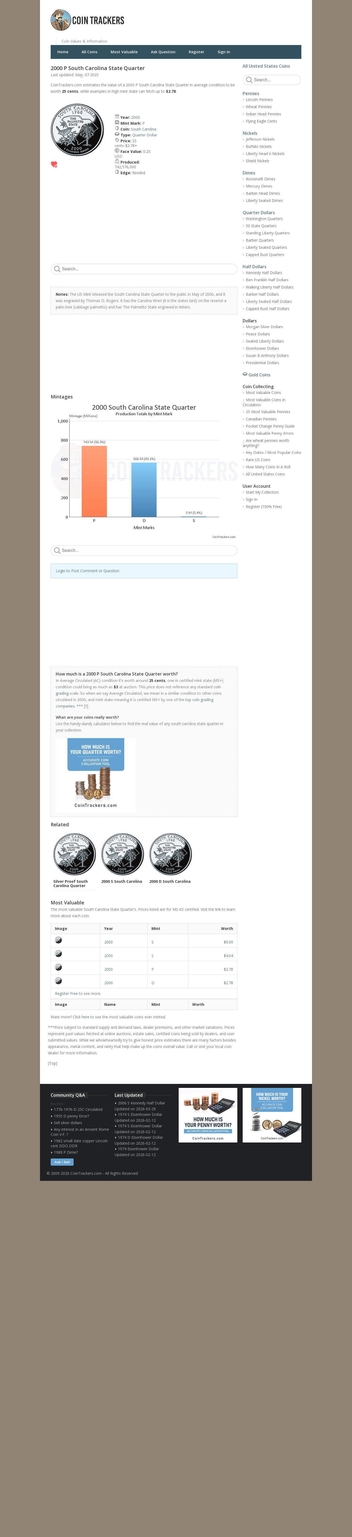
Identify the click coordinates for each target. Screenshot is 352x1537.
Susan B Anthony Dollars (267, 355)
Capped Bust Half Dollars (267, 308)
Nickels (250, 133)
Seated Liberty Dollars (265, 341)
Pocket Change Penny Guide (270, 426)
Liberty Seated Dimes (264, 200)
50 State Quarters (261, 225)
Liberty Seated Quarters (266, 247)
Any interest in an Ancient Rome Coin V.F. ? (80, 1132)
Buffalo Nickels (259, 146)
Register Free (66, 993)
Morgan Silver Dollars (264, 326)
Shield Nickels (257, 160)
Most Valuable (124, 51)
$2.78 (228, 969)
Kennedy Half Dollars (264, 272)
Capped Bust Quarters (265, 254)
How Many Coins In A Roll (268, 466)
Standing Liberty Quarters (268, 232)
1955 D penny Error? (71, 1116)
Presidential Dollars (262, 362)
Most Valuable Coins (263, 392)
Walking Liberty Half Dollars (269, 287)
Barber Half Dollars (262, 294)
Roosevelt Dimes (260, 178)
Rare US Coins (258, 459)
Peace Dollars (258, 333)
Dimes (249, 173)
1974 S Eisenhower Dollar (140, 1114)
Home (62, 51)
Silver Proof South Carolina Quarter (70, 883)
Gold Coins (259, 375)
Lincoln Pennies (259, 99)
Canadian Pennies (261, 418)
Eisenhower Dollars (262, 348)
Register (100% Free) (264, 506)
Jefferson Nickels (260, 139)
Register (196, 51)
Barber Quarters (260, 240)
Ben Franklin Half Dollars (267, 279)
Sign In (224, 51)
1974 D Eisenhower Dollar (140, 1137)
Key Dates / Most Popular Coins (273, 452)
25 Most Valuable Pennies (268, 411)
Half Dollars (254, 267)
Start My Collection (262, 492)
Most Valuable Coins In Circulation (264, 402)
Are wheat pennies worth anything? (266, 443)
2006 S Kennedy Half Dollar (141, 1102)
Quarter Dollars (259, 212)
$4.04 (228, 955)
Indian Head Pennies (263, 113)
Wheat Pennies (259, 106)
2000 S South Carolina (121, 881)
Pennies (251, 93)
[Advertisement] (241, 16)
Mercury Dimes (259, 186)
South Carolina (143, 129)
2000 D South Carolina (170, 881)
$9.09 (228, 942)
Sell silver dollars (68, 1122)
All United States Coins (266, 66)
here (85, 1016)
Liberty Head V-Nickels (265, 153)
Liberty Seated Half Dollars (269, 301)
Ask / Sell (62, 1162)
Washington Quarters (264, 218)
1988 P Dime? (66, 1152)
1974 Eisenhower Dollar (138, 1148)
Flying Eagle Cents (261, 121)
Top (52, 1063)
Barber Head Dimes (263, 193)
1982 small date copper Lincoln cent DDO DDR (79, 1143)
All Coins (89, 51)
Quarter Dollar (144, 134)
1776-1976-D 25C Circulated (78, 1109)
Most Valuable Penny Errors (270, 433)
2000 (135, 117)
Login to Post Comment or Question (87, 570)
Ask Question (163, 51)
